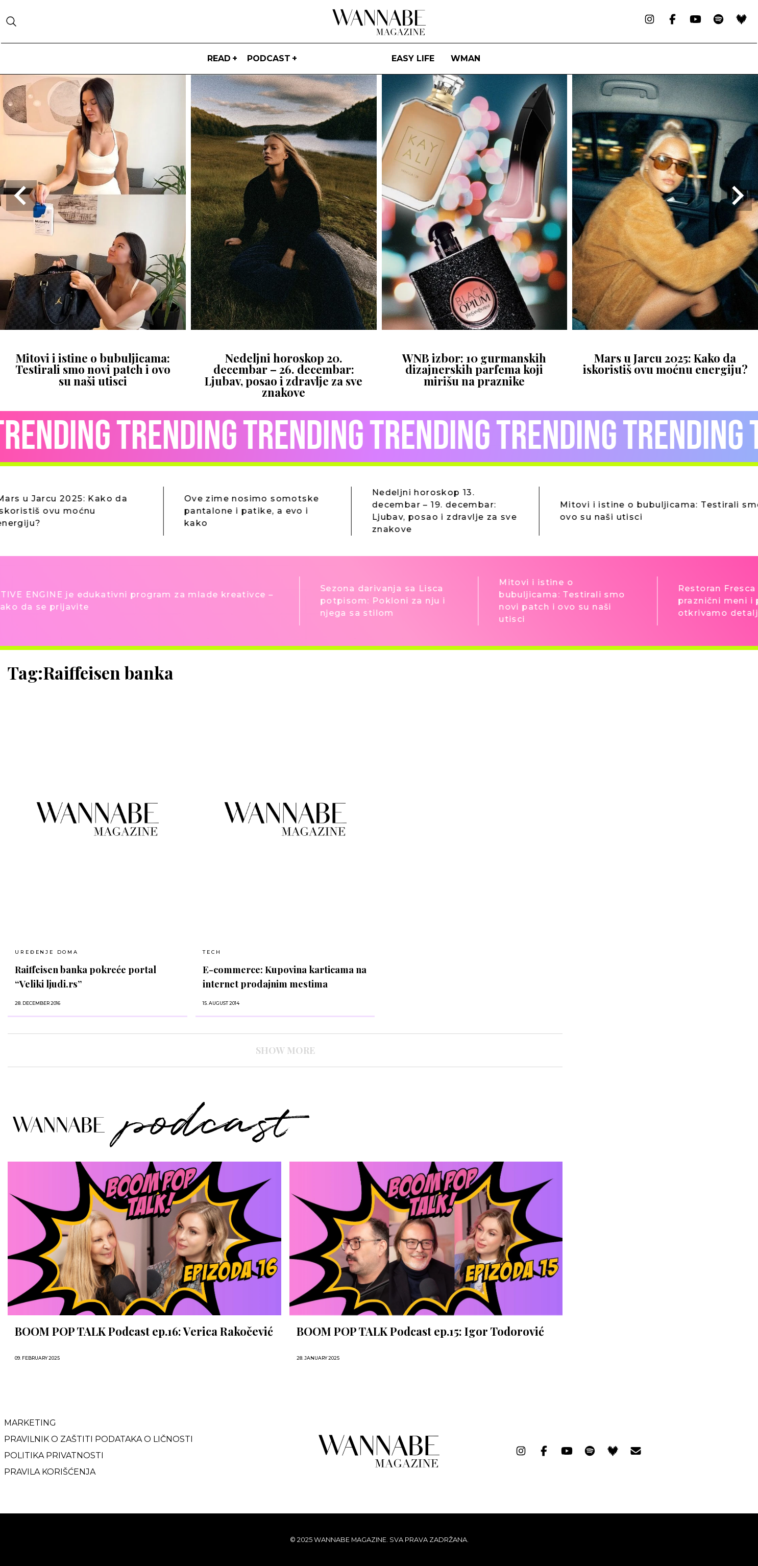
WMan (465, 58)
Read (219, 58)
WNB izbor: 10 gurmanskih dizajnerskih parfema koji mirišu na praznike (474, 369)
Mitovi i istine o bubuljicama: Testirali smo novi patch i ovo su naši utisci (92, 369)
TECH (212, 952)
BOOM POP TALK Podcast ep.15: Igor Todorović (420, 1331)
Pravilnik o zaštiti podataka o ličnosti (98, 1439)
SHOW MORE (285, 1050)
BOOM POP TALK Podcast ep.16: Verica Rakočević (144, 1331)
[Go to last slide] (21, 195)
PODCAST (268, 58)
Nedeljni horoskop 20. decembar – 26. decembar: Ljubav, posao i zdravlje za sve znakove (283, 375)
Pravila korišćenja (49, 1472)
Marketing (30, 1423)
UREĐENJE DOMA (46, 952)
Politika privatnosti (54, 1455)
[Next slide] (736, 195)
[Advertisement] (647, 734)
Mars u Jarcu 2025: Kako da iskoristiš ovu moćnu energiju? (665, 363)
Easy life (413, 58)
